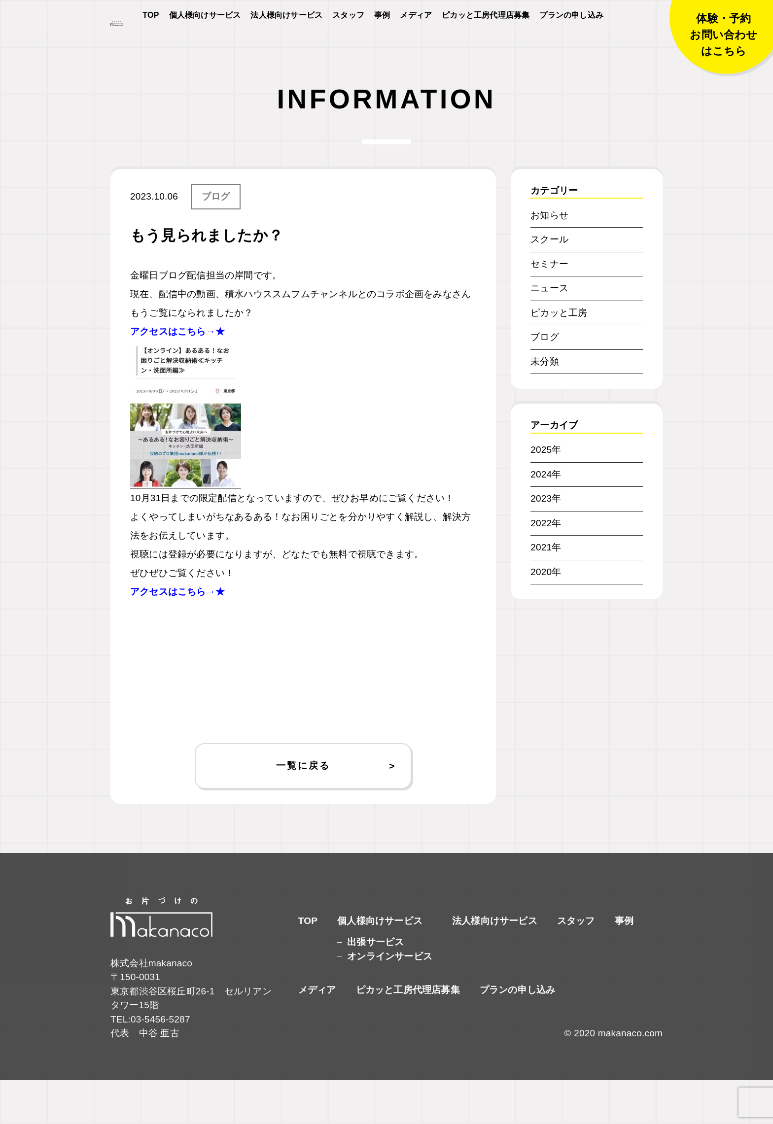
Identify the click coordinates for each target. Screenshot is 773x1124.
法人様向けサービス (286, 40)
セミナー (549, 308)
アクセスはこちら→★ (177, 375)
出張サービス (375, 986)
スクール (549, 283)
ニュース (549, 332)
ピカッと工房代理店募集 (485, 40)
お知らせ (549, 259)
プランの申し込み (571, 40)
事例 (382, 40)
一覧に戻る (303, 809)
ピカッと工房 (558, 356)
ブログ (216, 240)
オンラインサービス (389, 1000)
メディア (416, 40)
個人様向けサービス (205, 40)
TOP (150, 40)
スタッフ (348, 40)
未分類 (544, 405)
